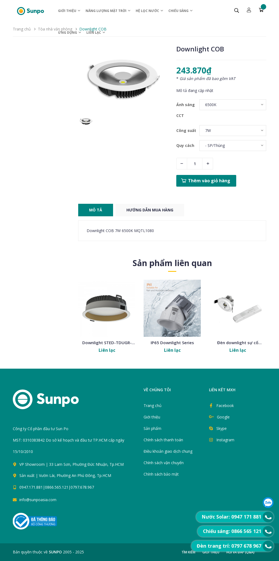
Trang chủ (153, 405)
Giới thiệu (69, 10)
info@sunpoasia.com (37, 499)
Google (223, 417)
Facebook (225, 405)
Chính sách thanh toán (163, 439)
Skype (221, 428)
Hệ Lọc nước (150, 10)
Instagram (225, 439)
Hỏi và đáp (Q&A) (240, 552)
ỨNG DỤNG (70, 32)
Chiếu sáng (180, 10)
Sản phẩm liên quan (172, 263)
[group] (123, 79)
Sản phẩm (152, 428)
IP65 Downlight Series (172, 342)
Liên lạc (96, 32)
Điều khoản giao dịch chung (168, 451)
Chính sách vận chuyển (164, 462)
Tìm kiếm (188, 552)
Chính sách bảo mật (161, 474)
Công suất (186, 130)
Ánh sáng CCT (185, 110)
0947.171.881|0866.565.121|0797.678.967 (56, 487)
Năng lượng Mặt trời (108, 10)
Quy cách (185, 145)
